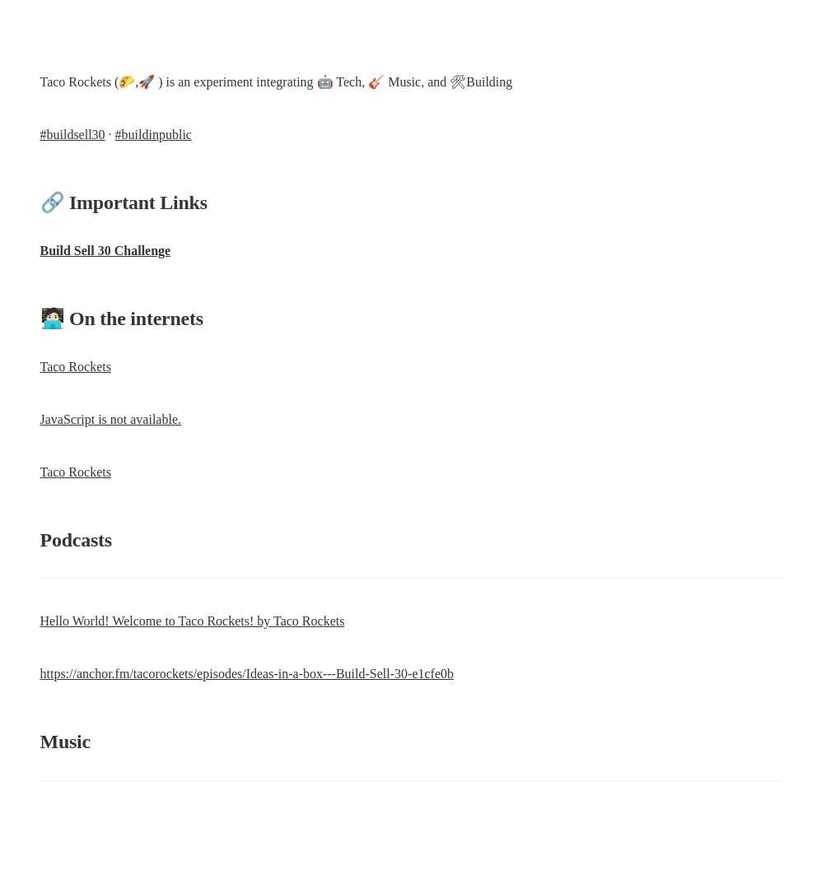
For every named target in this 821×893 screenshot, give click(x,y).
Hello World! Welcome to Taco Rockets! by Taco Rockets (192, 621)
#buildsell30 (72, 135)
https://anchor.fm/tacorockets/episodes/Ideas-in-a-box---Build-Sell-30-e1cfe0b (247, 674)
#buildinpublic (153, 135)
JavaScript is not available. (111, 419)
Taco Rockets (75, 367)
